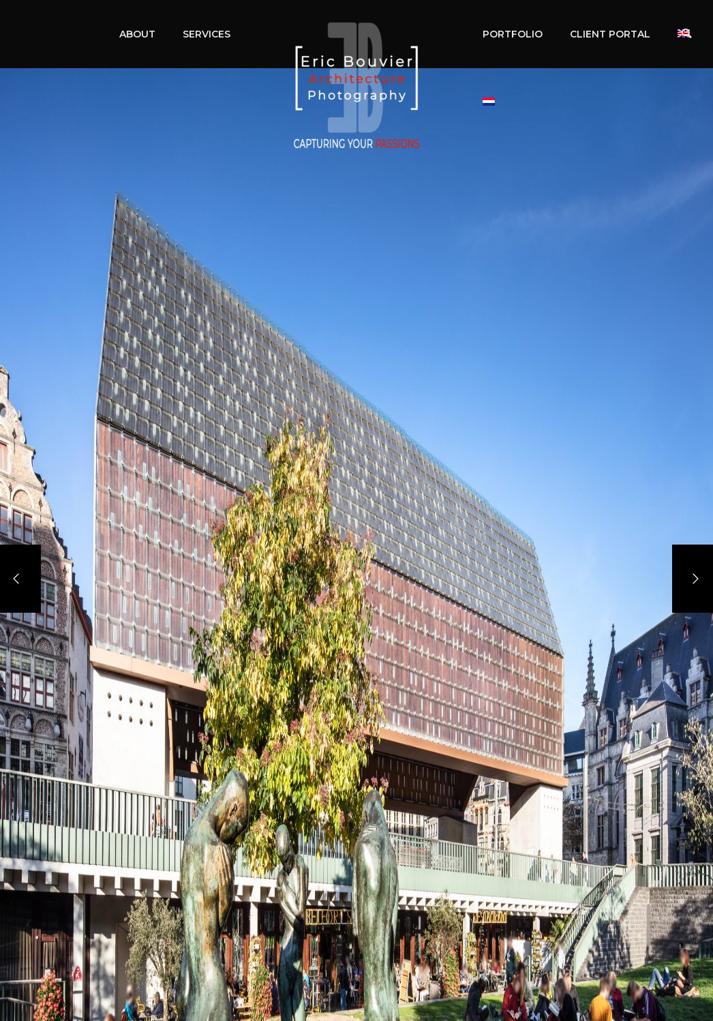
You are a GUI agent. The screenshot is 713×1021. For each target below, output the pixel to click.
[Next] (692, 579)
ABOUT (137, 34)
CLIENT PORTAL (610, 34)
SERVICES (206, 34)
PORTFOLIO (513, 34)
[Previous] (20, 579)
